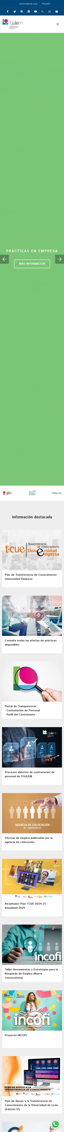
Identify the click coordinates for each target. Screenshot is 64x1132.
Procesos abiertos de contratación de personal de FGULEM (30, 774)
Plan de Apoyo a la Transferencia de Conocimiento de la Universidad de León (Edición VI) (31, 1105)
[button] (4, 259)
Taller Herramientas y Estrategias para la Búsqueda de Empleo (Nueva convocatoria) (31, 974)
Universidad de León (28, 3)
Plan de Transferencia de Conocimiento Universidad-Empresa (31, 577)
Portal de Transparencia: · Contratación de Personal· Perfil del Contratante (22, 710)
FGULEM (46, 3)
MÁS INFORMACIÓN (32, 264)
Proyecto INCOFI (16, 1035)
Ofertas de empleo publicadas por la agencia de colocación (29, 840)
